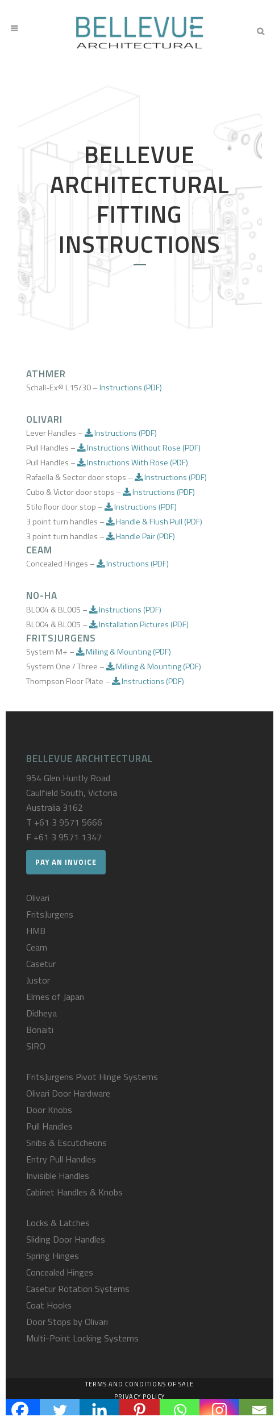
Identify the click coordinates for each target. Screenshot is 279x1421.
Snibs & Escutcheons (66, 1142)
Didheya (41, 1013)
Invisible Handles (57, 1175)
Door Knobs (49, 1109)
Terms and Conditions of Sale (139, 1384)
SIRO (35, 1046)
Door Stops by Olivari (67, 1321)
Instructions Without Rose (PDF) (139, 447)
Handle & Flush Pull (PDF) (154, 521)
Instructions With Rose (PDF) (132, 462)
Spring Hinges (52, 1255)
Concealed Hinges (59, 1272)
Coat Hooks (49, 1305)
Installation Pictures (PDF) (139, 624)
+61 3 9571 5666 (68, 822)
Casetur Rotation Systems (78, 1288)
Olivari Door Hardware (68, 1093)
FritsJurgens (49, 914)
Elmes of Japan (55, 996)
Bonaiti (39, 1029)
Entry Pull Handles (61, 1159)
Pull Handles (49, 1126)
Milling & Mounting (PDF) (123, 651)
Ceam (36, 947)
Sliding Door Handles (65, 1239)
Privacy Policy (139, 1396)
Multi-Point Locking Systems (82, 1338)
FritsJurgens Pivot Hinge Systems (92, 1076)
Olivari (37, 897)
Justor (38, 980)
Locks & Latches (58, 1222)
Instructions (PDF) (130, 387)
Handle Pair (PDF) (140, 536)
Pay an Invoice (66, 862)
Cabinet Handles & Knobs (74, 1192)
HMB (35, 930)
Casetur (41, 963)
